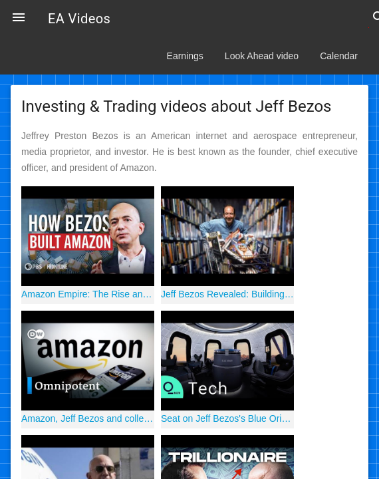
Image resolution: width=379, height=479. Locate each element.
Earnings (185, 56)
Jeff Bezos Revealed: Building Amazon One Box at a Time (227, 294)
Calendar (339, 56)
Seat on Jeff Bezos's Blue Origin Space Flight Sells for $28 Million (227, 418)
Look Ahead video (262, 56)
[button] (19, 19)
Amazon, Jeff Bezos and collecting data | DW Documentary (87, 418)
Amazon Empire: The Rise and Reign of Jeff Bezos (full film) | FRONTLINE (87, 294)
